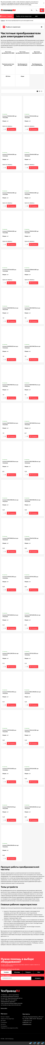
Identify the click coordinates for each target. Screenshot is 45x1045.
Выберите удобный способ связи (10, 969)
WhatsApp (17, 972)
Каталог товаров (5, 1016)
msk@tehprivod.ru (27, 1024)
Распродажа (4, 1026)
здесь (30, 4)
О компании (4, 1022)
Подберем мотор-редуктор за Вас (9, 1028)
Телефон (6, 972)
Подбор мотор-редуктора (7, 1018)
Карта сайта (4, 1008)
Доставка (3, 1020)
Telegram (28, 972)
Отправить (38, 978)
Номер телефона (5, 975)
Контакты (3, 1024)
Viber (38, 972)
